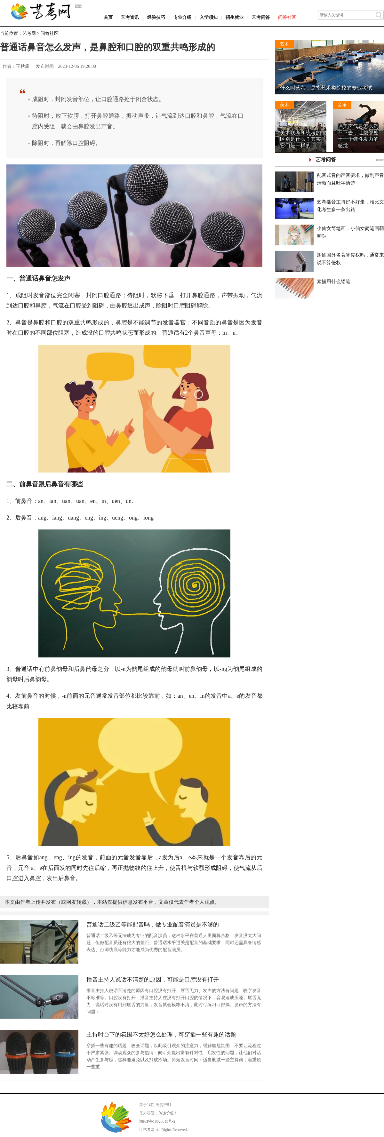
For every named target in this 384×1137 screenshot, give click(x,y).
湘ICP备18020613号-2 (157, 1121)
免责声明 (163, 1104)
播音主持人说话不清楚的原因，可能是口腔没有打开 (152, 979)
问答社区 (287, 17)
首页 (108, 17)
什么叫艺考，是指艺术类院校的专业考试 (326, 88)
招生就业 (235, 17)
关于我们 (147, 1104)
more (380, 159)
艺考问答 (261, 17)
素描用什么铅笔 (333, 281)
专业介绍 (182, 17)
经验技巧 (156, 17)
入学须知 (209, 17)
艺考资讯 (130, 17)
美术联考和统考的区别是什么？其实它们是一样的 (300, 139)
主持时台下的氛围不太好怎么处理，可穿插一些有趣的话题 (161, 1034)
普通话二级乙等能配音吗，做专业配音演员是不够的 (152, 924)
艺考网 (29, 33)
